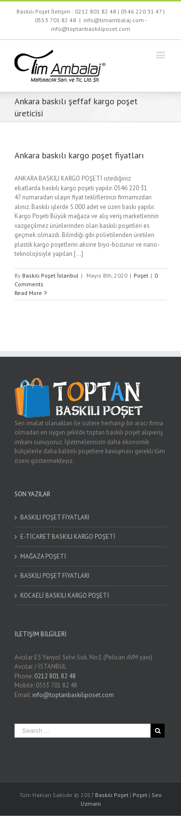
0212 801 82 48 (95, 11)
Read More (28, 292)
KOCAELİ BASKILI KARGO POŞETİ (64, 595)
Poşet (141, 275)
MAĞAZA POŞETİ (43, 556)
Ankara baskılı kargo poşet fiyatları (79, 155)
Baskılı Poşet (111, 794)
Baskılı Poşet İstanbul (50, 275)
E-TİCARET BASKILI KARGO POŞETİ (67, 536)
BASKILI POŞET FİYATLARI (54, 517)
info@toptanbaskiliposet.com (73, 695)
